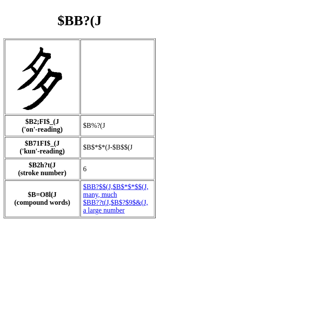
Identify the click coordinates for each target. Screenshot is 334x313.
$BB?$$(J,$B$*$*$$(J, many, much (115, 190)
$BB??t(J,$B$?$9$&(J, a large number (115, 206)
